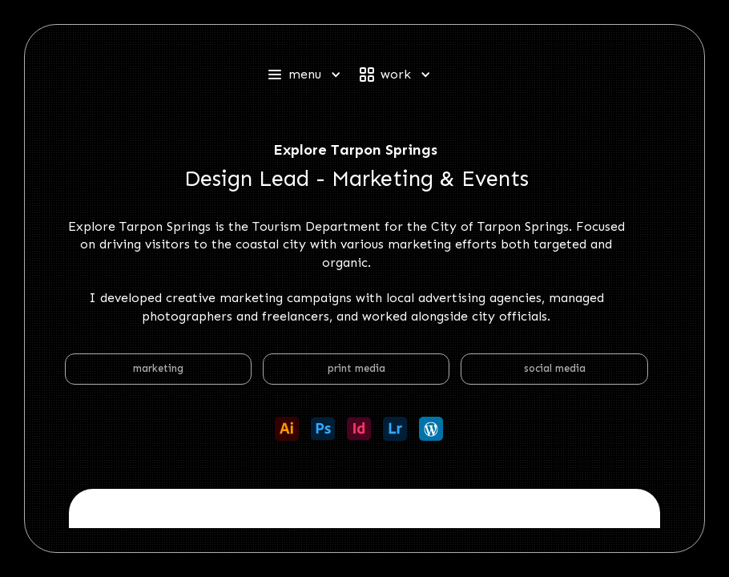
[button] (311, 74)
